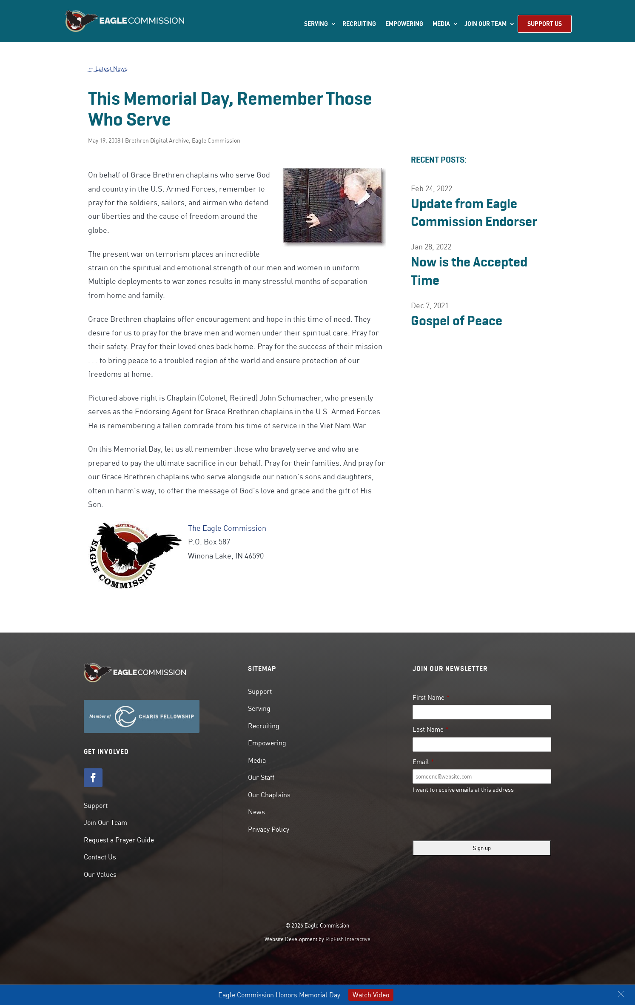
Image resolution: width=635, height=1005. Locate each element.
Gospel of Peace (456, 320)
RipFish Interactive (347, 939)
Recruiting (359, 24)
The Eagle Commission (227, 528)
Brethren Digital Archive (157, 140)
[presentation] (477, 817)
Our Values (100, 874)
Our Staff (261, 777)
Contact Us (100, 857)
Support (96, 805)
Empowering (404, 24)
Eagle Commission (216, 140)
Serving (316, 24)
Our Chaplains (269, 794)
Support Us (544, 23)
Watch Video (371, 995)
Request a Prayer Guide (119, 840)
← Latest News (108, 68)
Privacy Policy (268, 829)
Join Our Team (485, 24)
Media (441, 24)
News (256, 811)
